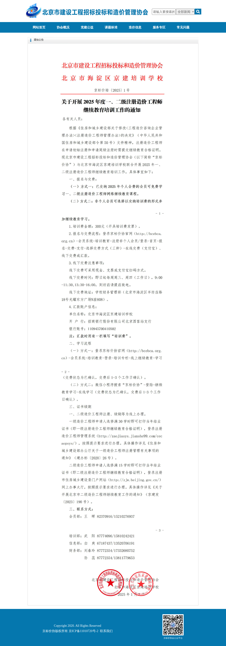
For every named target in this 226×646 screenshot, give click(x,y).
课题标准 (111, 27)
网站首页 (39, 27)
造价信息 (135, 27)
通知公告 (39, 39)
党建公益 (87, 27)
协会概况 (63, 27)
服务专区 (159, 27)
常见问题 (183, 27)
